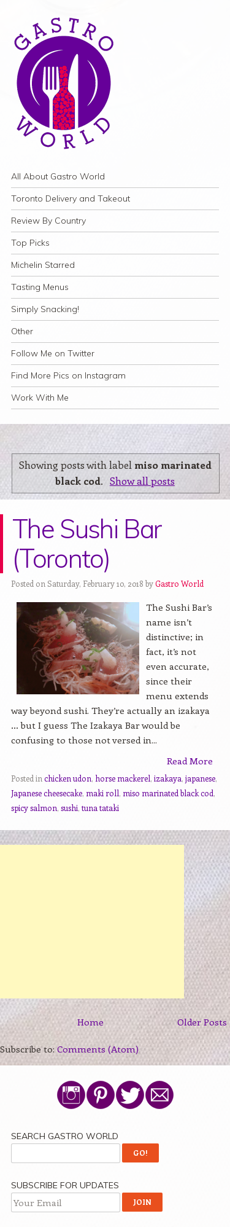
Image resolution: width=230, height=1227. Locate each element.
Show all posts (142, 480)
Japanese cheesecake (46, 793)
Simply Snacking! (45, 309)
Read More (190, 761)
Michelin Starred (43, 264)
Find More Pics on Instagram (68, 375)
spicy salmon (34, 807)
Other (22, 331)
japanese (200, 778)
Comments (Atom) (98, 1049)
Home (90, 1022)
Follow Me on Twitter (52, 353)
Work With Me (40, 397)
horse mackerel (122, 778)
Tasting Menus (40, 286)
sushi (69, 807)
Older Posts (202, 1022)
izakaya (168, 778)
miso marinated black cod (168, 793)
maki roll (102, 793)
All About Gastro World (58, 176)
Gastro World (179, 583)
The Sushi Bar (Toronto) (86, 543)
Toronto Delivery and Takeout (70, 198)
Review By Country (48, 220)
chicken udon (67, 778)
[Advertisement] (92, 921)
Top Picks (30, 242)
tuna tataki (100, 807)
